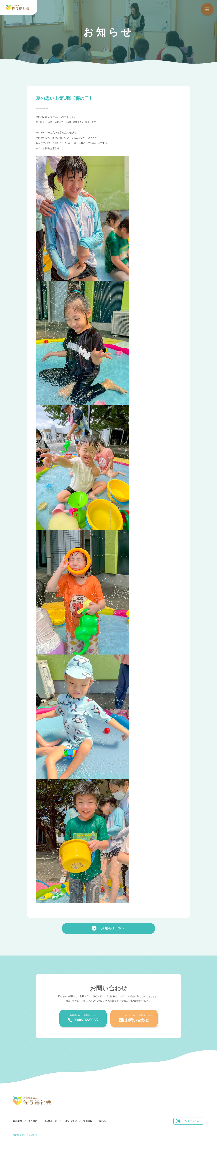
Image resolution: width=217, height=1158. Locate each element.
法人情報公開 (50, 1121)
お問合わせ (104, 1121)
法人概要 (32, 1121)
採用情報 (87, 1121)
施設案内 (17, 1121)
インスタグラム (187, 1121)
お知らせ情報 (70, 1121)
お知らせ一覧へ (108, 928)
